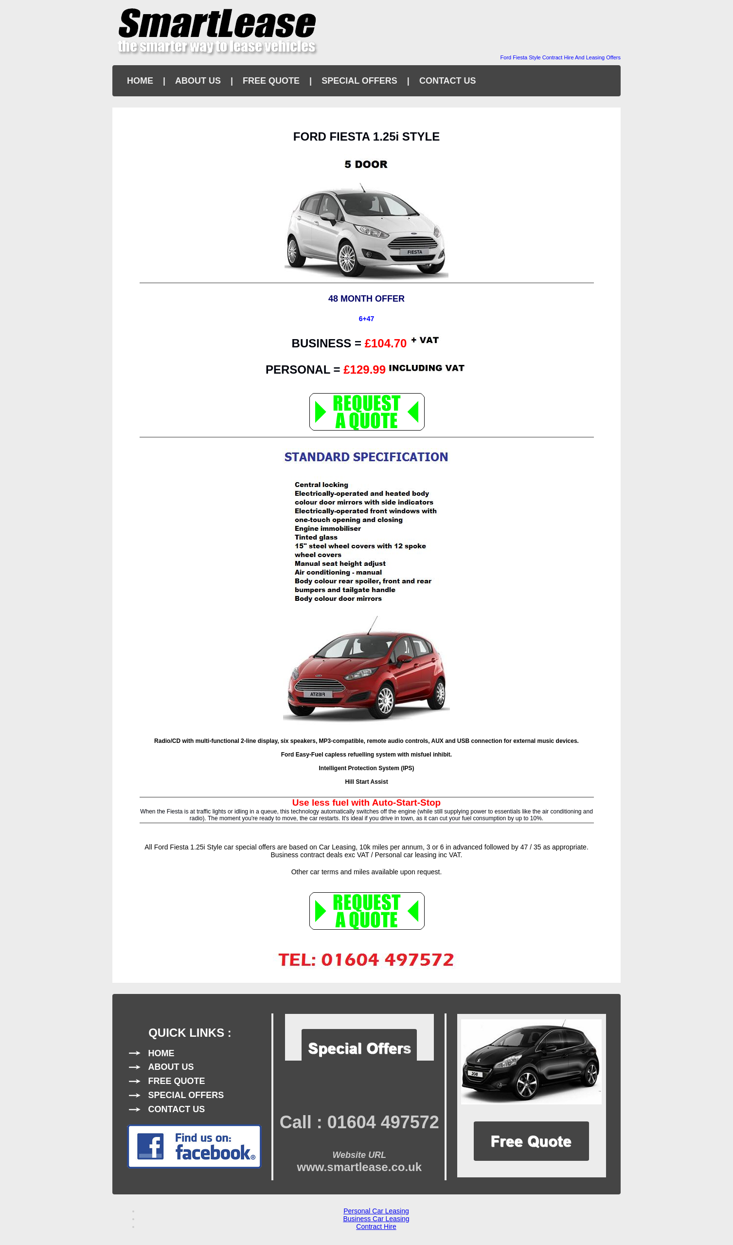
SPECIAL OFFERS (359, 81)
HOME (140, 81)
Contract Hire (376, 1226)
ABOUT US (198, 81)
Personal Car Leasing (376, 1211)
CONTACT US (447, 81)
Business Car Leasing (376, 1219)
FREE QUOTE (271, 81)
